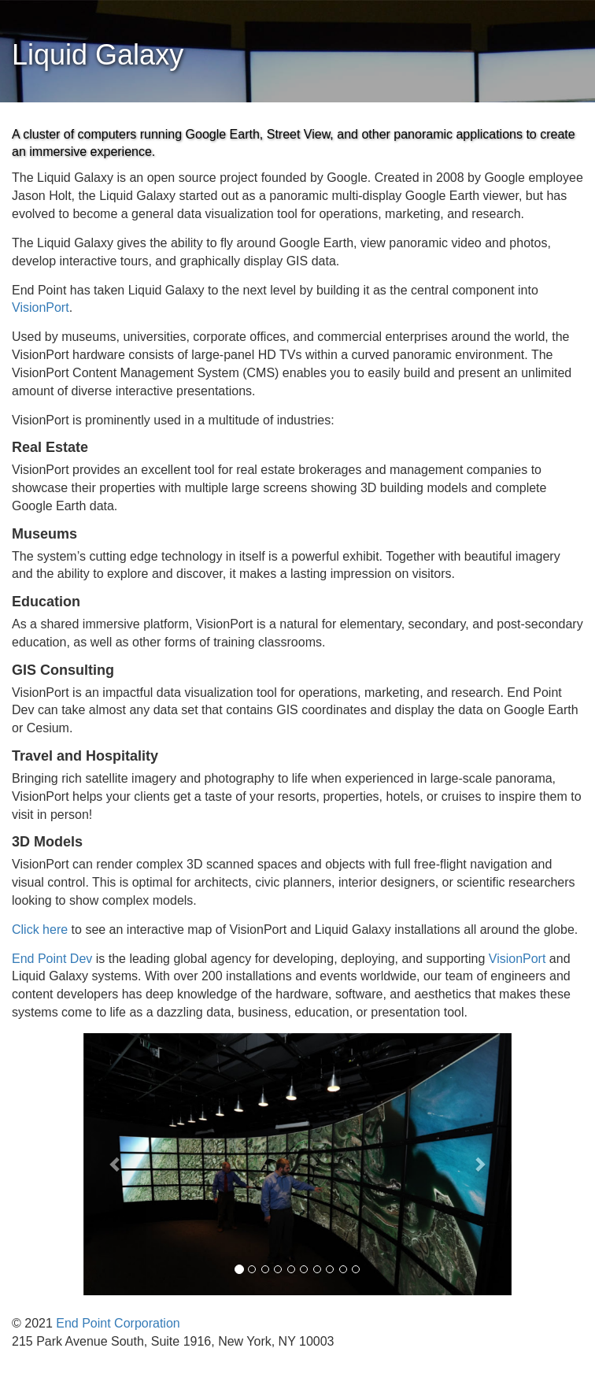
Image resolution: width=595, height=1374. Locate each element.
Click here (40, 929)
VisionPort (40, 307)
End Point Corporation (117, 1323)
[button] (115, 1164)
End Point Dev (52, 958)
